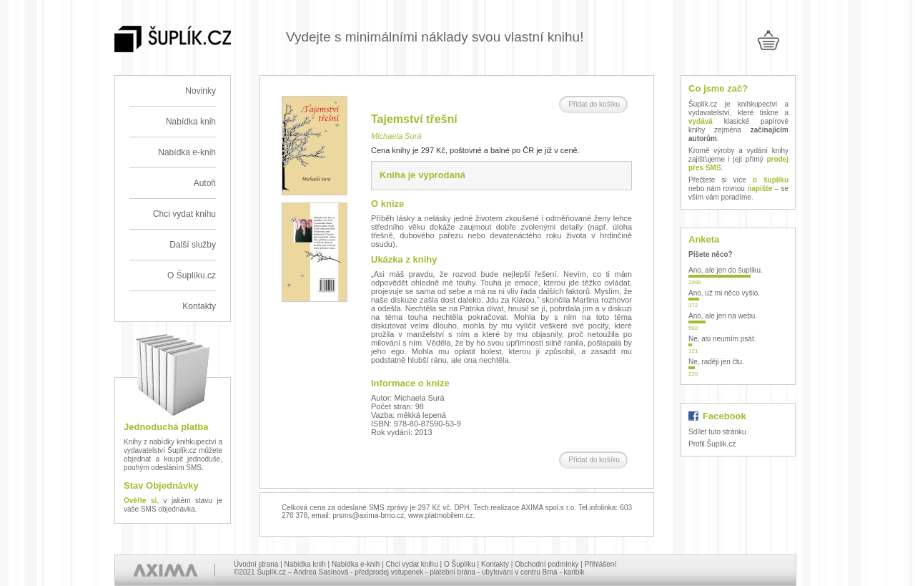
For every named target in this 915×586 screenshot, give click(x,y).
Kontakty (199, 306)
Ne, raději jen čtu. (716, 362)
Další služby (192, 245)
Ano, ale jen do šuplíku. (725, 270)
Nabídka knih (191, 122)
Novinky (200, 91)
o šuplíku (770, 180)
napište (759, 188)
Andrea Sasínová (321, 572)
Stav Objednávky (161, 485)
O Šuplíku (459, 564)
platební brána (452, 572)
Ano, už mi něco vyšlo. (724, 293)
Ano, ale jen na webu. (722, 316)
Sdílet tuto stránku (717, 432)
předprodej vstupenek (389, 572)
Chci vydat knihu (184, 214)
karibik (574, 572)
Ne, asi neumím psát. (722, 339)
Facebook (724, 416)
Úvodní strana (256, 564)
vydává (700, 121)
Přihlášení (600, 564)
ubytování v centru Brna (520, 572)
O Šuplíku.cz (191, 275)
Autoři (205, 183)
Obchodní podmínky (547, 564)
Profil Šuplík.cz (712, 444)
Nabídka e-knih (187, 152)
